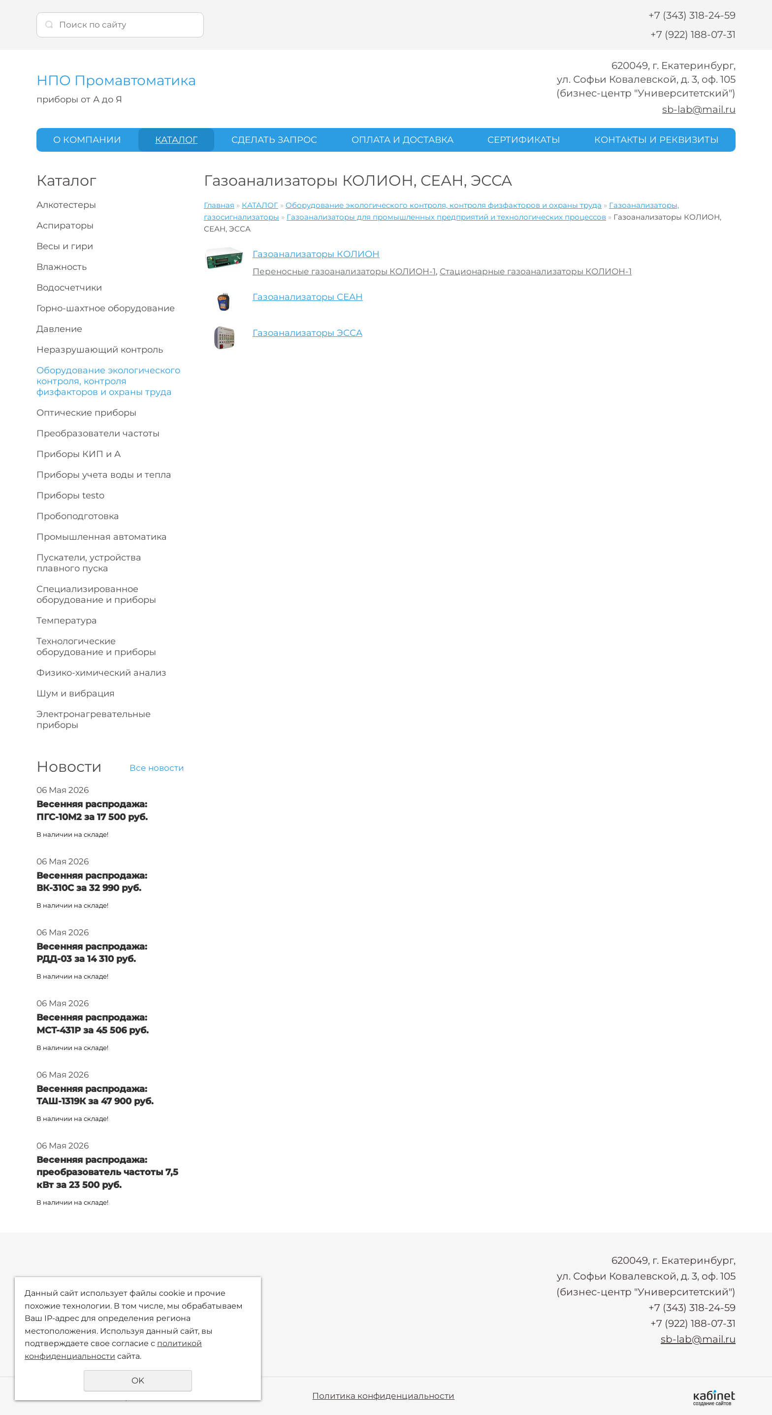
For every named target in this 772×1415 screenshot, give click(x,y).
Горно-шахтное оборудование (105, 308)
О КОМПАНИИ (87, 139)
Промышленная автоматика (101, 536)
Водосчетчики (69, 287)
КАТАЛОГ (176, 139)
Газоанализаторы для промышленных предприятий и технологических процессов (446, 217)
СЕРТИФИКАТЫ (523, 139)
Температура (66, 620)
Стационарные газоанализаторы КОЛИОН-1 (536, 271)
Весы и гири (64, 246)
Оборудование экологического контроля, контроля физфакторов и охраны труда (108, 381)
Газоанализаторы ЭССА (307, 332)
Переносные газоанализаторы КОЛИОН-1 (344, 271)
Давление (59, 329)
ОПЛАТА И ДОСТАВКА (402, 139)
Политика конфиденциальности (383, 1395)
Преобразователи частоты (98, 433)
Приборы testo (70, 495)
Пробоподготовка (77, 516)
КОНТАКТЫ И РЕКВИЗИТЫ (656, 139)
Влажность (61, 267)
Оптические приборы (86, 412)
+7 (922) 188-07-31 (693, 34)
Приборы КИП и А (78, 454)
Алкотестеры (66, 204)
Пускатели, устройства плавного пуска (88, 563)
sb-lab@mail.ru (698, 109)
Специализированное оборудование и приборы (96, 594)
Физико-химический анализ (101, 672)
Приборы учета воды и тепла (103, 474)
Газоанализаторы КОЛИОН (316, 254)
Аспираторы (65, 225)
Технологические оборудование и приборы (96, 647)
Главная (219, 205)
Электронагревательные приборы (93, 719)
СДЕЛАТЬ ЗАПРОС (274, 139)
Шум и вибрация (75, 693)
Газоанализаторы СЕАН (308, 296)
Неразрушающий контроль (99, 349)
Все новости (156, 768)
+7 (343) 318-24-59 (692, 15)
